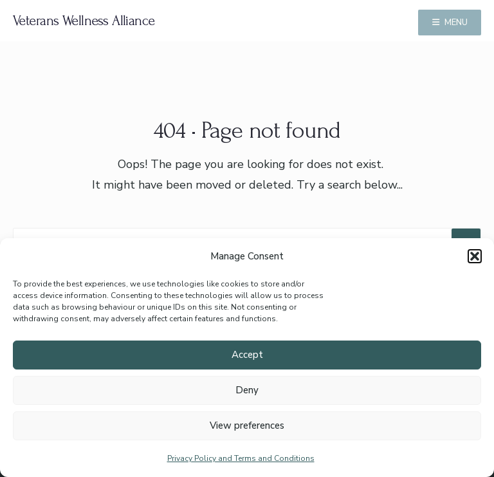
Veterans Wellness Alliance (84, 20)
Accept (247, 354)
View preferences (247, 425)
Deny (247, 390)
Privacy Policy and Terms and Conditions (241, 458)
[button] (474, 256)
